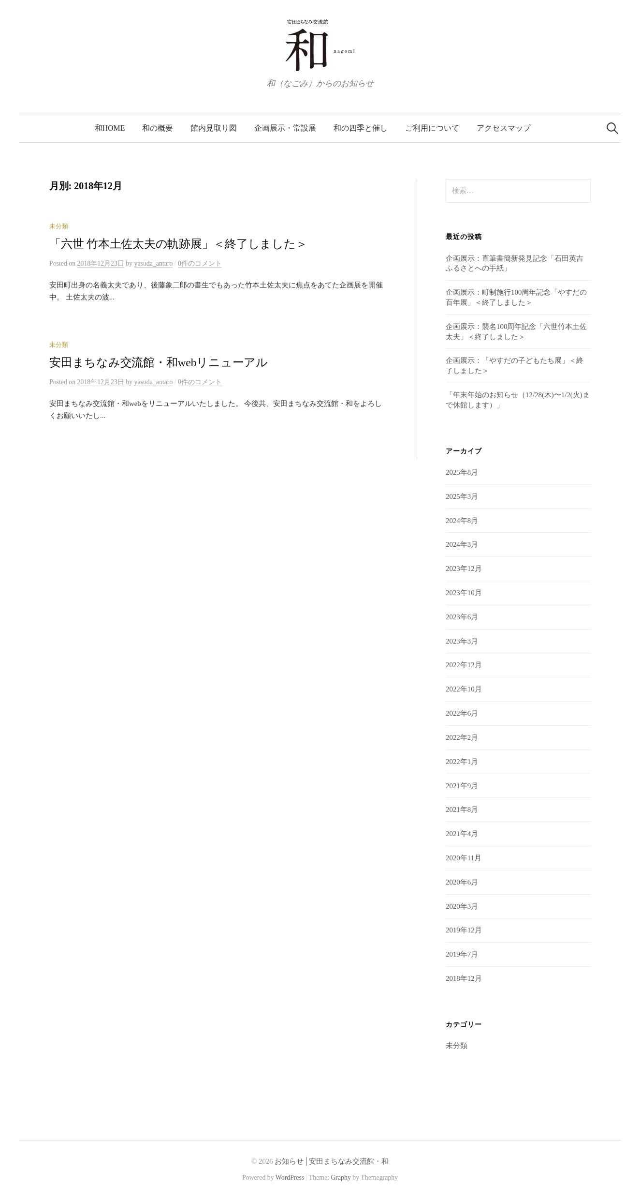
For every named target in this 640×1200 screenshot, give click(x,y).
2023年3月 (462, 641)
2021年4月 (462, 834)
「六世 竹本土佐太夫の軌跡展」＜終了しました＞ (178, 244)
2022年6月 (462, 713)
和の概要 (157, 128)
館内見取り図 (213, 128)
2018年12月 (464, 978)
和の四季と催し (361, 128)
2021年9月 (462, 786)
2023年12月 (464, 568)
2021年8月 (462, 809)
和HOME (110, 128)
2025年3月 (462, 496)
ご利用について (432, 128)
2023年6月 (462, 617)
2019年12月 (464, 930)
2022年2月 (462, 737)
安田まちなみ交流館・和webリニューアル (158, 362)
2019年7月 (462, 954)
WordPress (290, 1177)
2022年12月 (464, 665)
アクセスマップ (504, 128)
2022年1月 (462, 761)
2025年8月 (462, 472)
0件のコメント (200, 263)
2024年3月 (462, 544)
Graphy (340, 1177)
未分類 (58, 226)
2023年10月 (464, 593)
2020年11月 (463, 858)
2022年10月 (464, 689)
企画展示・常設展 (285, 128)
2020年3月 (462, 906)
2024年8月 (462, 521)
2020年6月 (462, 882)
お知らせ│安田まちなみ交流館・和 (332, 1161)
